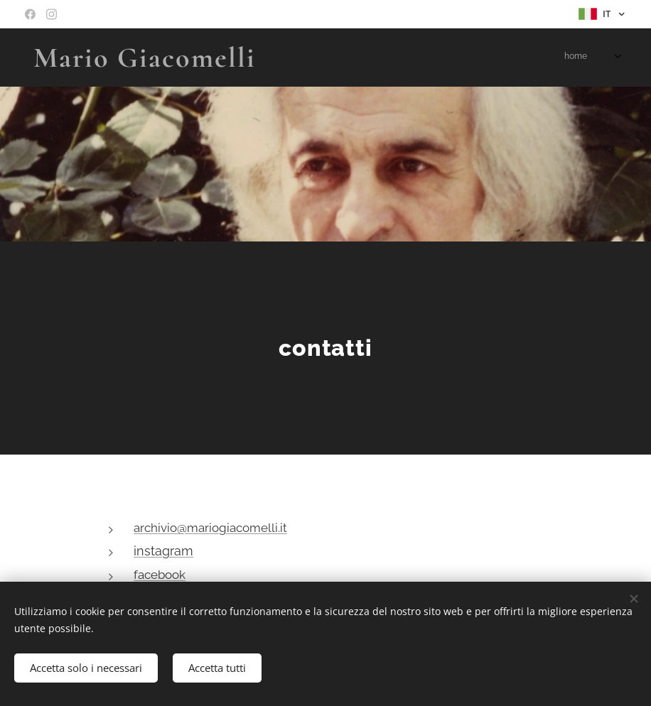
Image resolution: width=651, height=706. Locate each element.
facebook (159, 574)
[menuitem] (493, 57)
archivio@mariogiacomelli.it (210, 528)
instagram (163, 550)
